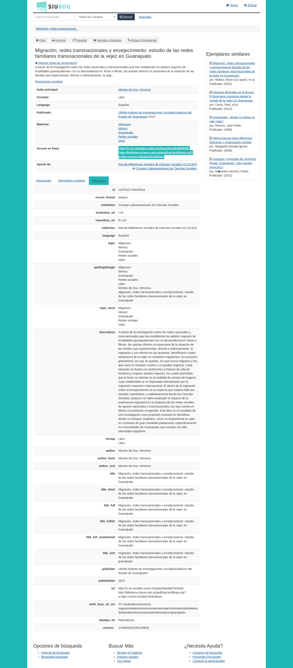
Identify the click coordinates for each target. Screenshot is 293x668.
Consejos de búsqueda (207, 652)
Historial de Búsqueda (55, 652)
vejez (121, 140)
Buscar (126, 17)
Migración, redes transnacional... (57, 28)
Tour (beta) (124, 661)
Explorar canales (127, 657)
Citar (42, 40)
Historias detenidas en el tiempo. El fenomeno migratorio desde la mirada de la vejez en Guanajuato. (232, 96)
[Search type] (95, 16)
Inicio (232, 5)
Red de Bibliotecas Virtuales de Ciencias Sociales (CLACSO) (157, 164)
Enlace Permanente (144, 40)
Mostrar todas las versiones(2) (56, 63)
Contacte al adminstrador (209, 661)
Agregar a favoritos (109, 40)
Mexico (123, 128)
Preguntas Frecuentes (207, 657)
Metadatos (98, 180)
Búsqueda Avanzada (54, 657)
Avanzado (145, 17)
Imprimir (60, 40)
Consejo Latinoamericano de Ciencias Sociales (166, 168)
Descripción (43, 180)
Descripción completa (49, 81)
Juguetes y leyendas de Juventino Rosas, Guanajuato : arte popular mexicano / (232, 163)
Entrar (250, 5)
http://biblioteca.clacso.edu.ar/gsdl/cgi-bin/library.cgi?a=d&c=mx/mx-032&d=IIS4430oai (155, 154)
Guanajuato (125, 132)
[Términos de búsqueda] (53, 16)
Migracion (124, 124)
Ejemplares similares (71, 180)
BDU (40, 6)
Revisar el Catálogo (129, 652)
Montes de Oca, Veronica (134, 89)
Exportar (81, 40)
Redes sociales (128, 136)
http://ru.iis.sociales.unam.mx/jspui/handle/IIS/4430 (154, 148)
